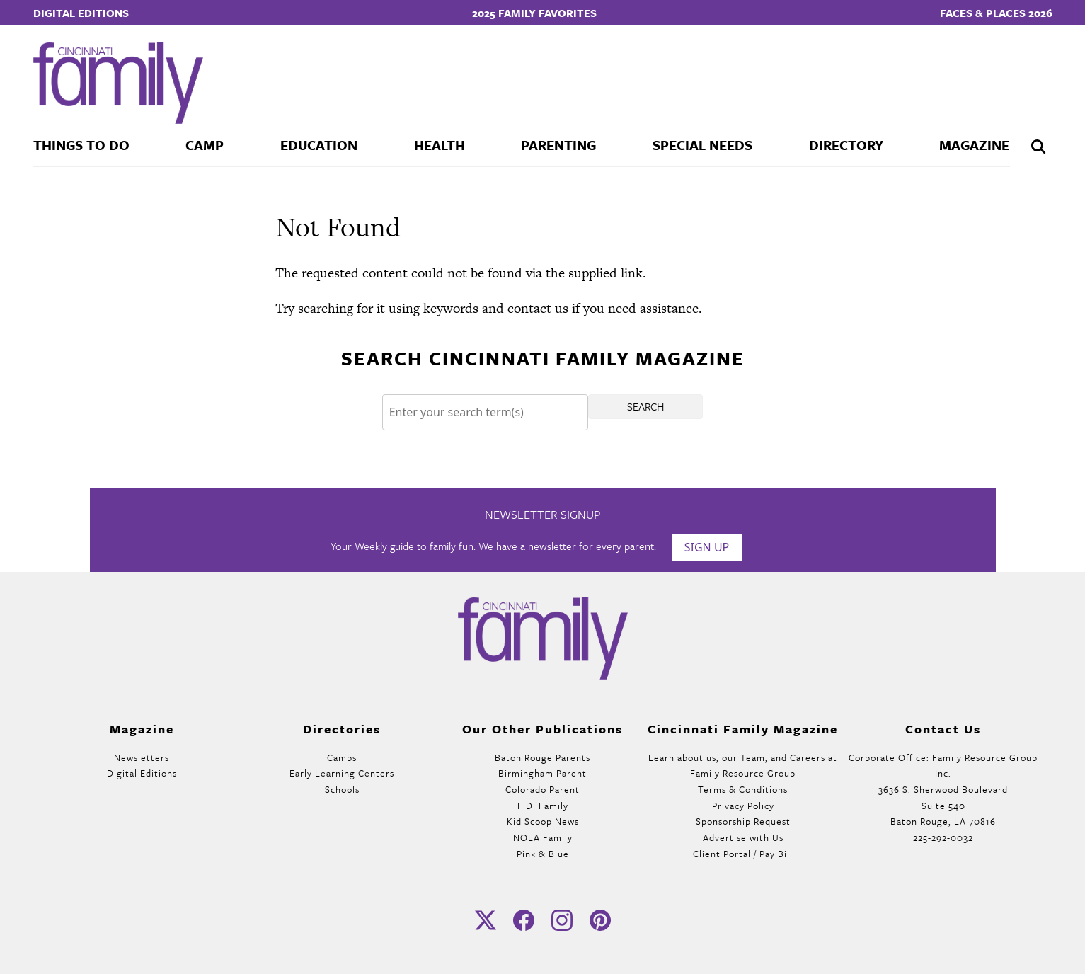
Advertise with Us (743, 837)
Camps (342, 757)
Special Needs (702, 144)
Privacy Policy (743, 805)
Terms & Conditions (743, 789)
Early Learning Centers (341, 773)
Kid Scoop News (543, 821)
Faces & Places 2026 (996, 13)
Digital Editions (81, 13)
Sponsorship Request (743, 821)
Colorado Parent (542, 789)
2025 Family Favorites (534, 13)
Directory (846, 144)
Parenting (558, 144)
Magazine (974, 144)
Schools (342, 789)
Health (439, 144)
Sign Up (707, 547)
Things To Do (81, 144)
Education (318, 144)
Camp (204, 144)
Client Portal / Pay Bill (743, 854)
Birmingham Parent (542, 773)
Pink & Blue (543, 854)
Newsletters (141, 757)
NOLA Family (543, 837)
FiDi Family (542, 805)
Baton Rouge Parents (542, 757)
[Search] (485, 412)
